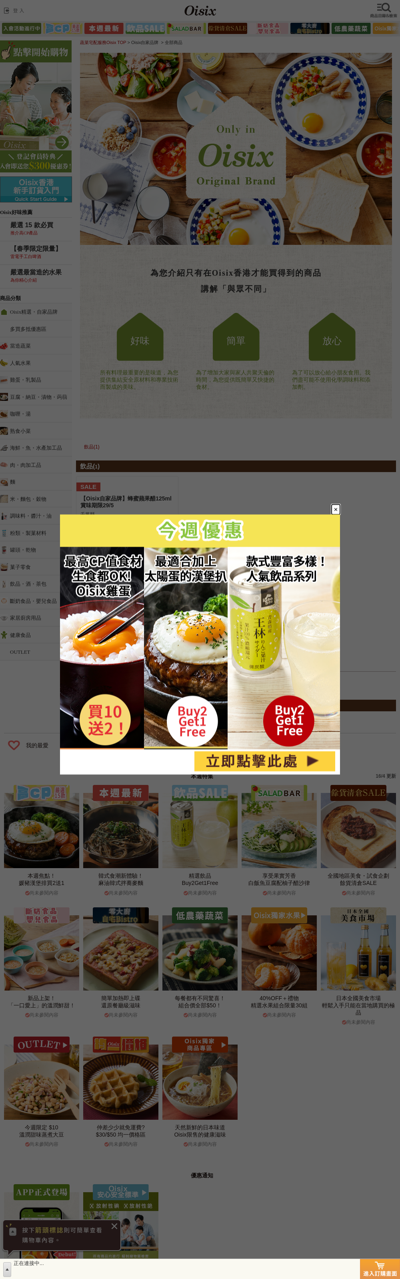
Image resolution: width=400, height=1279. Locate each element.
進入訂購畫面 (380, 1269)
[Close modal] (336, 509)
